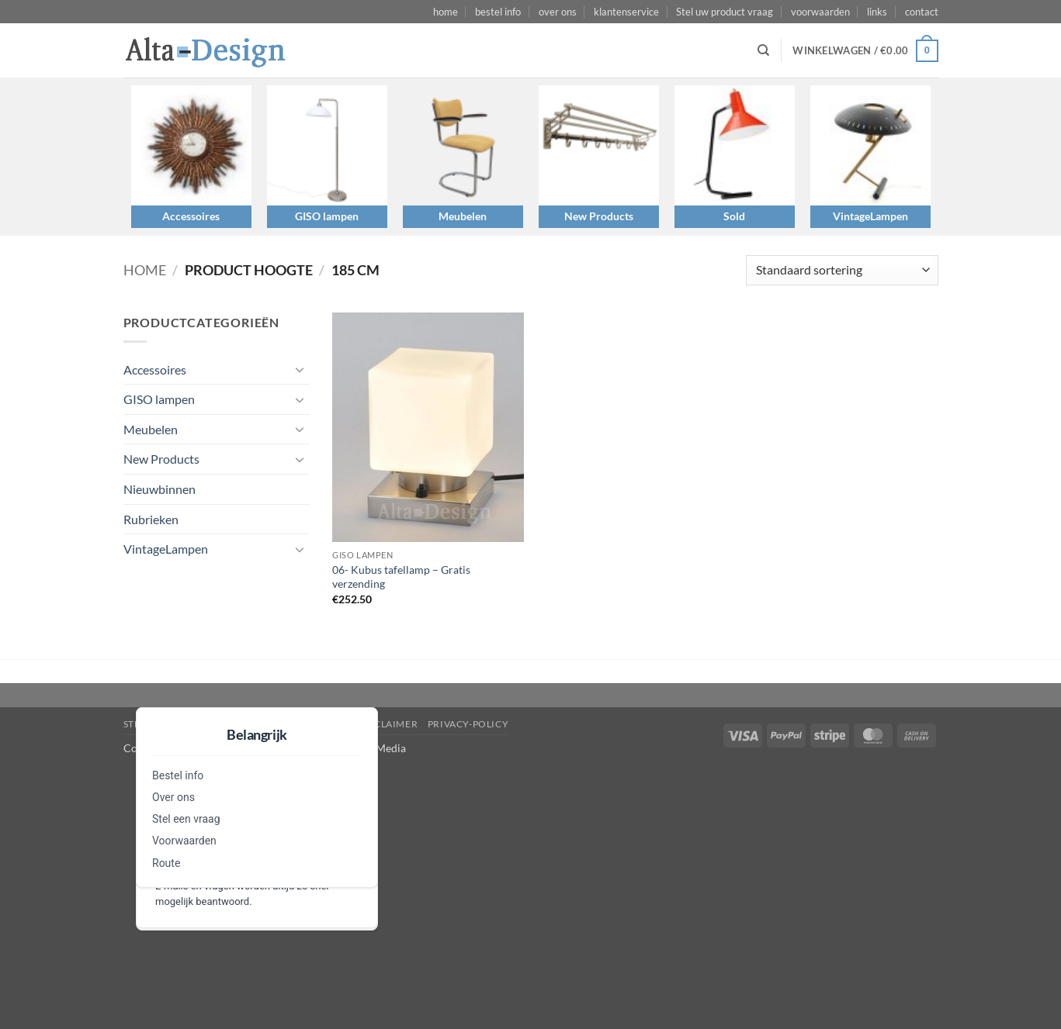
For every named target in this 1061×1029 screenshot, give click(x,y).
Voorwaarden (184, 840)
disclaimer (388, 724)
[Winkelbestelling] (842, 270)
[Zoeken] (763, 50)
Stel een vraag (186, 819)
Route (166, 863)
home (445, 11)
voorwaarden (820, 11)
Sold (734, 216)
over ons (558, 11)
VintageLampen (870, 216)
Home (144, 269)
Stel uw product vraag (724, 11)
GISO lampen (327, 216)
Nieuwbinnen (159, 489)
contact (921, 11)
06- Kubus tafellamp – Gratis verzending (401, 577)
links (877, 11)
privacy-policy (468, 724)
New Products (598, 216)
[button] (865, 51)
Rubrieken (151, 519)
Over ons (173, 797)
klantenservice (626, 11)
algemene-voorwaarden (280, 724)
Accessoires (191, 216)
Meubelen (463, 216)
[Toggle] (300, 369)
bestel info (498, 11)
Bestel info (177, 775)
